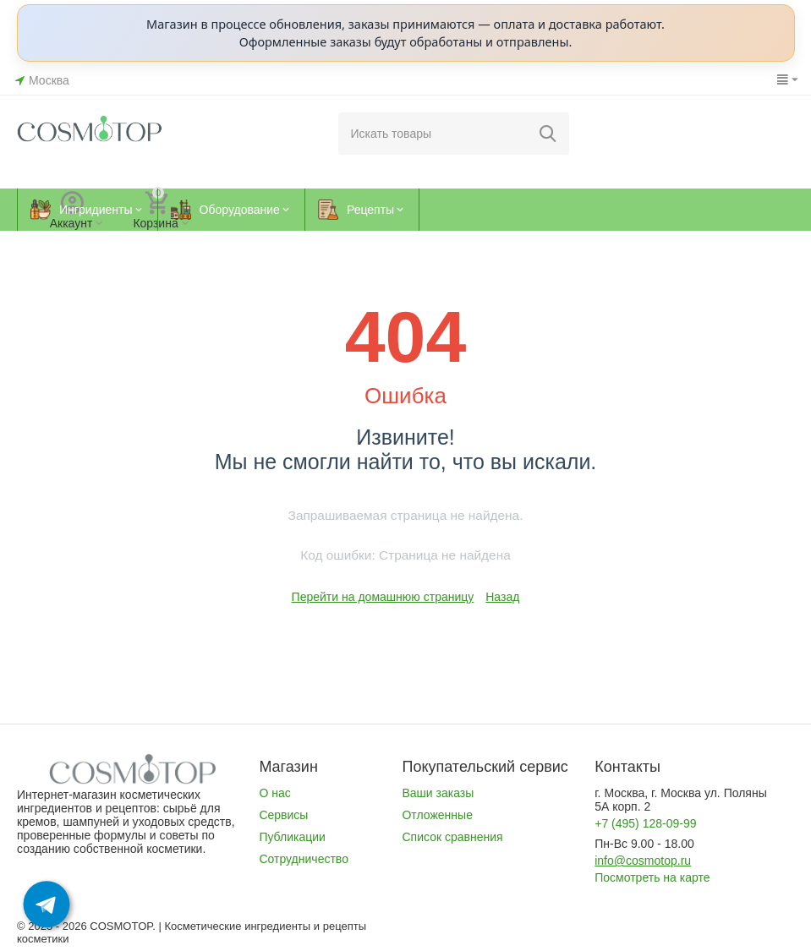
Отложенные (437, 815)
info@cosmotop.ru (643, 860)
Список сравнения (452, 837)
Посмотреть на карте (652, 877)
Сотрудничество (303, 859)
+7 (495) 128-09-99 (645, 823)
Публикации (292, 837)
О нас (274, 793)
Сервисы (283, 815)
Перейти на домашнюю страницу (383, 597)
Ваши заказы (438, 793)
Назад (502, 597)
